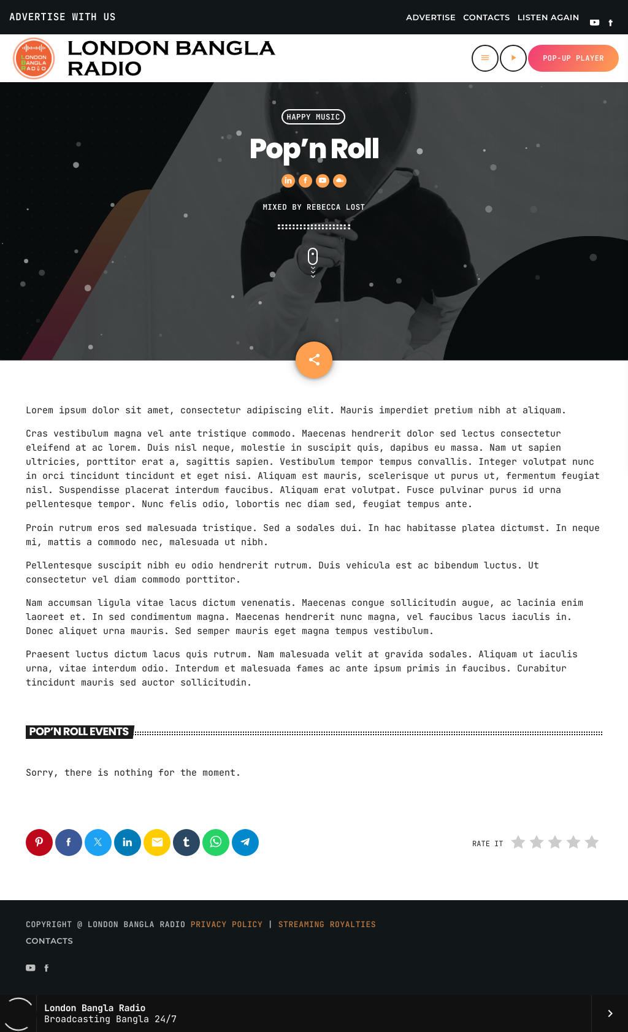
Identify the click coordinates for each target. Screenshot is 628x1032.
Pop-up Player (573, 58)
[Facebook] (611, 24)
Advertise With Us (62, 16)
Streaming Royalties (327, 924)
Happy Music (313, 117)
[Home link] (143, 58)
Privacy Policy (227, 924)
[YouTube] (595, 24)
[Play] (513, 58)
